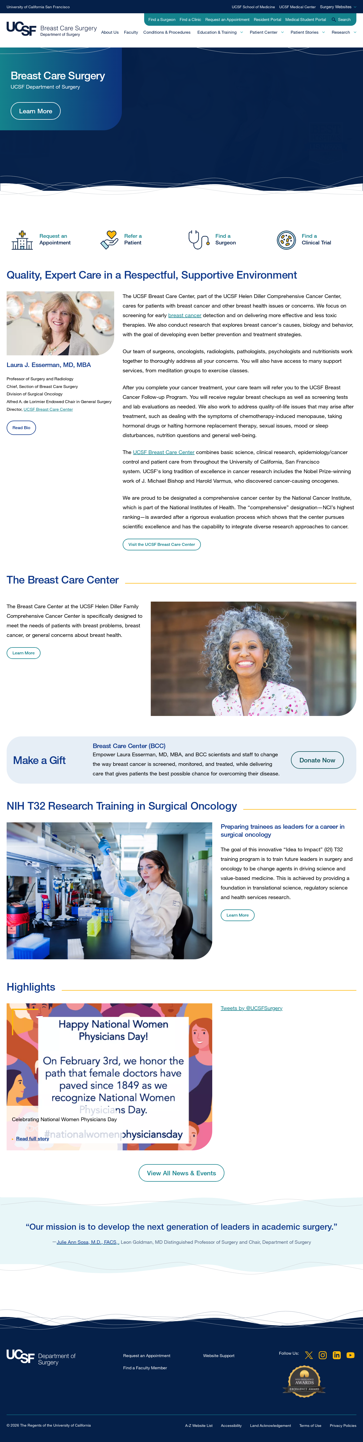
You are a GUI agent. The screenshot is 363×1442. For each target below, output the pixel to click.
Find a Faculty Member (145, 1367)
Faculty (131, 32)
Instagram (323, 1355)
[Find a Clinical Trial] (314, 239)
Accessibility (231, 1425)
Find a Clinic (190, 19)
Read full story (32, 1138)
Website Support (218, 1355)
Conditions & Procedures (167, 32)
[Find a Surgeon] (226, 239)
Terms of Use (310, 1425)
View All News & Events (181, 1173)
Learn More (35, 111)
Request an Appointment (227, 19)
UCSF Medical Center (297, 7)
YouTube (350, 1355)
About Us (110, 32)
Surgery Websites (336, 6)
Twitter (309, 1355)
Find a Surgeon (161, 19)
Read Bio (21, 427)
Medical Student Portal (305, 19)
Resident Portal (267, 19)
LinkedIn (337, 1355)
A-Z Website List (199, 1425)
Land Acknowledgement (270, 1425)
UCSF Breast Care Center (48, 409)
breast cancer (184, 315)
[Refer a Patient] (137, 239)
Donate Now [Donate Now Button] (317, 760)
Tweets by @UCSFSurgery (251, 1008)
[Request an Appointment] (48, 239)
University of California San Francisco (38, 7)
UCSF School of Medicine (253, 7)
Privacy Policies (343, 1425)
